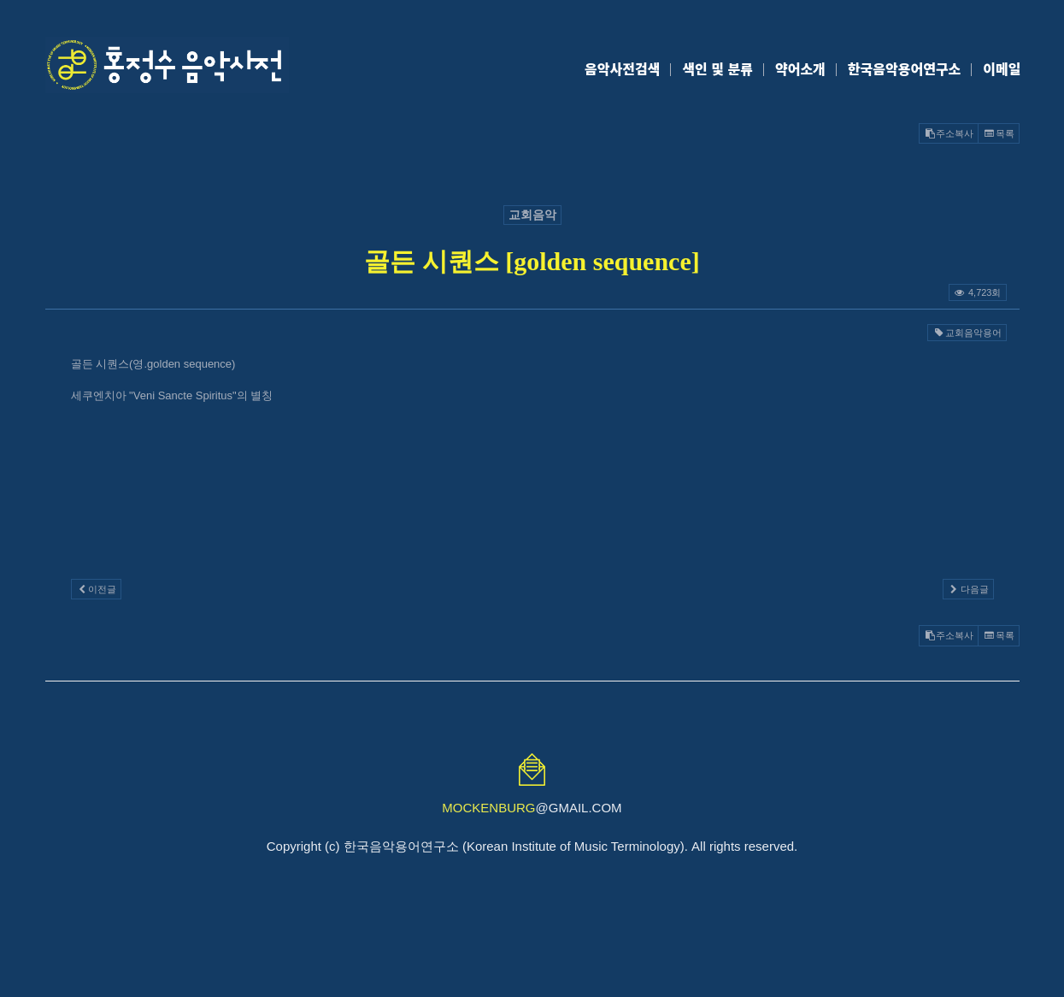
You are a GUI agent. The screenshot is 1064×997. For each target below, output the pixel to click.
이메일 (1001, 68)
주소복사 (948, 133)
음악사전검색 (622, 68)
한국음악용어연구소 (904, 68)
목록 (998, 133)
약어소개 (800, 68)
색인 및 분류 (717, 68)
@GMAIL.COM (531, 807)
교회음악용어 (966, 332)
